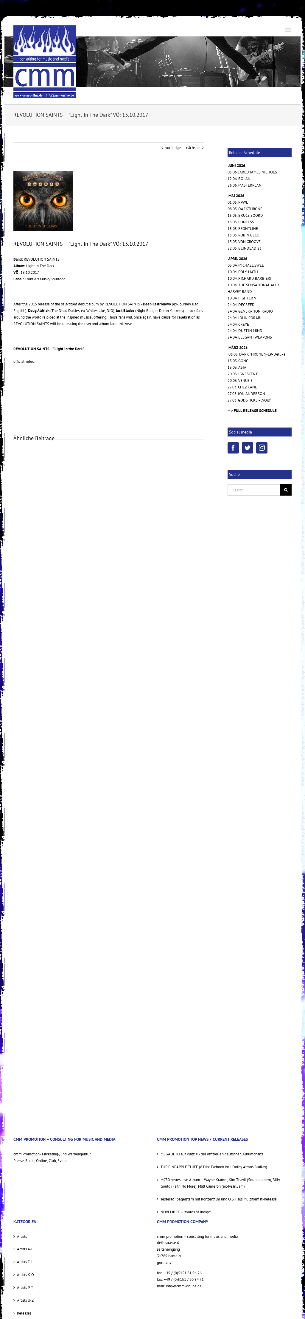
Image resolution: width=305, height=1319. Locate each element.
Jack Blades (125, 310)
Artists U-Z (25, 1300)
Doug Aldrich (38, 310)
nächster (193, 147)
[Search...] (254, 490)
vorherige (173, 147)
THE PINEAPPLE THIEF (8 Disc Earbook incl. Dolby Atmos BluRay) (214, 1166)
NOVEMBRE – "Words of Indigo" (186, 1212)
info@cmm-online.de (184, 1286)
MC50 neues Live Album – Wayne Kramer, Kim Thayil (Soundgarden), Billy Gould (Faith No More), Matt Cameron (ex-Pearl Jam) (220, 1183)
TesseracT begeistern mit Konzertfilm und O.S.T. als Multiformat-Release (219, 1199)
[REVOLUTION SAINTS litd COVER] (43, 201)
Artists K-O (25, 1274)
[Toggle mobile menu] (288, 30)
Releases (24, 1313)
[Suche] (286, 490)
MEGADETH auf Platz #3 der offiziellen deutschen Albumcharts (212, 1154)
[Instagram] (261, 447)
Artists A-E (25, 1249)
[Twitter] (247, 447)
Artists (22, 1236)
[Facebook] (233, 447)
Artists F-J (24, 1261)
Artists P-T (25, 1287)
